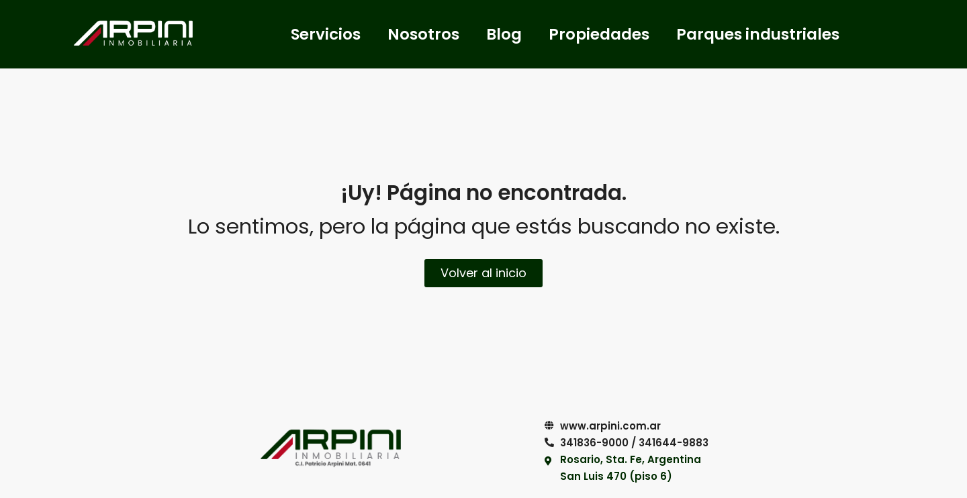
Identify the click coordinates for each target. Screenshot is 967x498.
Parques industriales (757, 34)
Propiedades (599, 34)
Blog (504, 34)
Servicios (326, 34)
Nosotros (423, 34)
